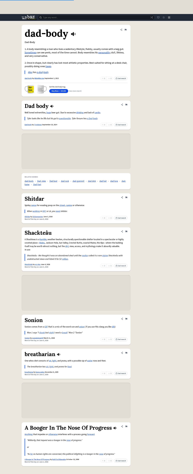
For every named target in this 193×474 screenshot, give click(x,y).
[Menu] (169, 17)
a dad (40, 72)
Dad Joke (41, 181)
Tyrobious (38, 124)
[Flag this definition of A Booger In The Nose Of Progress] (126, 426)
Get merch (121, 78)
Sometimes (30, 52)
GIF (46, 326)
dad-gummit (78, 181)
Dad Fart (37, 184)
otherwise (53, 434)
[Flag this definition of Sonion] (126, 319)
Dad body (28, 124)
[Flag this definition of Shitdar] (126, 197)
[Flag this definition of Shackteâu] (126, 231)
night (51, 332)
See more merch (75, 91)
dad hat (103, 181)
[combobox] (96, 17)
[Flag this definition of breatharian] (126, 353)
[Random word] (151, 17)
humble (43, 239)
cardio (97, 112)
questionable (65, 118)
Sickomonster (38, 216)
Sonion (27, 338)
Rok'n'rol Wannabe (59, 459)
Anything (29, 434)
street (62, 205)
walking (36, 211)
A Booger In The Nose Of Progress (37, 459)
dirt (67, 246)
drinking (80, 112)
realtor (85, 255)
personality (104, 52)
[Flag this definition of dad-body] (126, 30)
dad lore (114, 181)
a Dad (90, 118)
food (69, 366)
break (64, 332)
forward (91, 434)
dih (113, 326)
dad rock (65, 181)
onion (81, 326)
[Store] (158, 17)
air (50, 360)
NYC (44, 211)
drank (42, 332)
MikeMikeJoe (39, 78)
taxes (48, 66)
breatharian (29, 372)
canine (69, 205)
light (54, 360)
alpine (105, 255)
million (65, 259)
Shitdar (27, 216)
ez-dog (37, 264)
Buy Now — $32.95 (59, 91)
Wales (42, 242)
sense (33, 205)
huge (49, 112)
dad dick (92, 181)
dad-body (28, 78)
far (31, 454)
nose (68, 440)
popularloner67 (37, 338)
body (45, 72)
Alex (30, 72)
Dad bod (53, 181)
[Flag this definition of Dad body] (126, 105)
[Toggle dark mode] (163, 17)
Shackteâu (28, 264)
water (90, 360)
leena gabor (40, 372)
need (58, 211)
